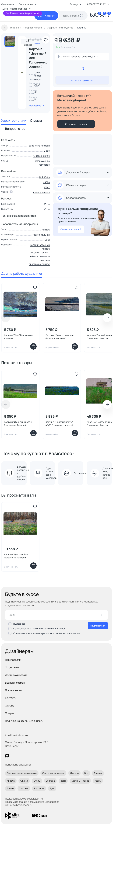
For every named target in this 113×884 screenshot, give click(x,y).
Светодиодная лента (53, 773)
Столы (37, 780)
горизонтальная (41, 234)
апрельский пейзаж (39, 263)
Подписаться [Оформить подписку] (97, 625)
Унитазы (23, 788)
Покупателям (13, 659)
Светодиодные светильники (22, 773)
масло (46, 181)
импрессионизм (41, 155)
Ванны (10, 788)
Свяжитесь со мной (70, 229)
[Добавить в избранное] (45, 40)
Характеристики (13, 120)
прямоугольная (41, 192)
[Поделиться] (55, 40)
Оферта (9, 713)
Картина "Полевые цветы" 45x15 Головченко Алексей (59, 423)
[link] (35, 40)
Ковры (98, 780)
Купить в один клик (82, 80)
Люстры (74, 773)
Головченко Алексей (39, 145)
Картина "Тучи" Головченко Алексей (18, 337)
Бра (86, 773)
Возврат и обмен (15, 682)
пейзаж (46, 229)
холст (47, 186)
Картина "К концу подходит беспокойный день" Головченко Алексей (60, 337)
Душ (52, 788)
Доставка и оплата (16, 675)
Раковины (39, 788)
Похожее (27, 41)
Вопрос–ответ (16, 128)
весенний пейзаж (39, 252)
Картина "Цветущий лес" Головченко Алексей (17, 556)
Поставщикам (13, 690)
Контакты (10, 698)
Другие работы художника (21, 273)
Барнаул (75, 4)
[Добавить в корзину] (33, 346)
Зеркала (50, 780)
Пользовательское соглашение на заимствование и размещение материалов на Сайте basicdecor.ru (32, 802)
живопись (44, 176)
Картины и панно (80, 780)
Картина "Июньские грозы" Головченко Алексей (18, 423)
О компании (12, 667)
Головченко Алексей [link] (40, 74)
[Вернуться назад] (4, 27)
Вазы (63, 780)
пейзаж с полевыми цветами (39, 258)
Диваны (98, 773)
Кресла (11, 780)
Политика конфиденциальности (24, 721)
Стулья (24, 780)
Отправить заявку (76, 124)
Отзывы (36, 120)
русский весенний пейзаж (40, 246)
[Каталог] (46, 15)
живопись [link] (39, 79)
